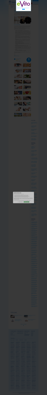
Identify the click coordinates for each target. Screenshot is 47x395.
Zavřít (23, 9)
